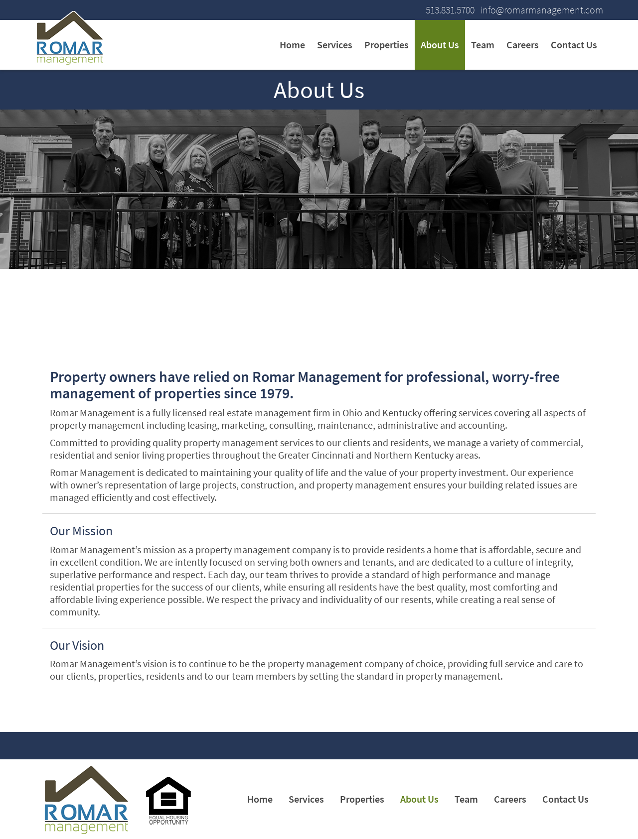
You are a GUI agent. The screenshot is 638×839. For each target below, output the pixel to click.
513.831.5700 (450, 9)
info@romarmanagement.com (541, 9)
